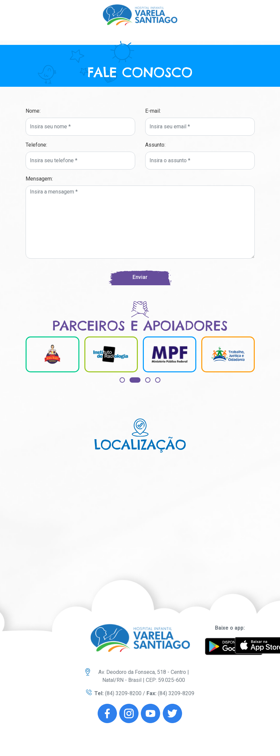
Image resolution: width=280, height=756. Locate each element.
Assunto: (155, 145)
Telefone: (36, 145)
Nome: (33, 111)
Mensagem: (39, 179)
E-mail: (153, 111)
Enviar (140, 277)
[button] (122, 380)
